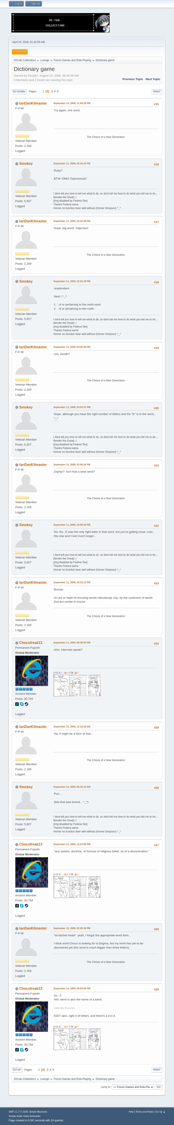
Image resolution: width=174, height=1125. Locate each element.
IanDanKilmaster (33, 103)
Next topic (153, 79)
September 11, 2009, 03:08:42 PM (71, 524)
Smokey (26, 163)
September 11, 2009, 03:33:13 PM (71, 582)
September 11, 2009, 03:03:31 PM (71, 407)
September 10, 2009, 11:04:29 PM (71, 103)
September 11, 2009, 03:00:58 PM (71, 347)
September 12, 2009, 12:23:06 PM (71, 844)
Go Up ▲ (160, 1111)
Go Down (19, 91)
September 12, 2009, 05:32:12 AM (71, 786)
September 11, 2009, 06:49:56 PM (71, 642)
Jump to (105, 1086)
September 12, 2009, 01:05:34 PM (71, 928)
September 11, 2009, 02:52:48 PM (71, 281)
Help (131, 1111)
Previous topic (132, 79)
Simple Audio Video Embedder (25, 1116)
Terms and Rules (144, 1111)
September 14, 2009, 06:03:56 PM (71, 988)
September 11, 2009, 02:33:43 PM (71, 163)
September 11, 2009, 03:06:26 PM (71, 464)
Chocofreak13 (30, 643)
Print (157, 91)
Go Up (17, 1069)
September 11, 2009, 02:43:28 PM (71, 221)
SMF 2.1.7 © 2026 (18, 1111)
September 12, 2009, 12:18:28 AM (71, 726)
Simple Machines (38, 1111)
